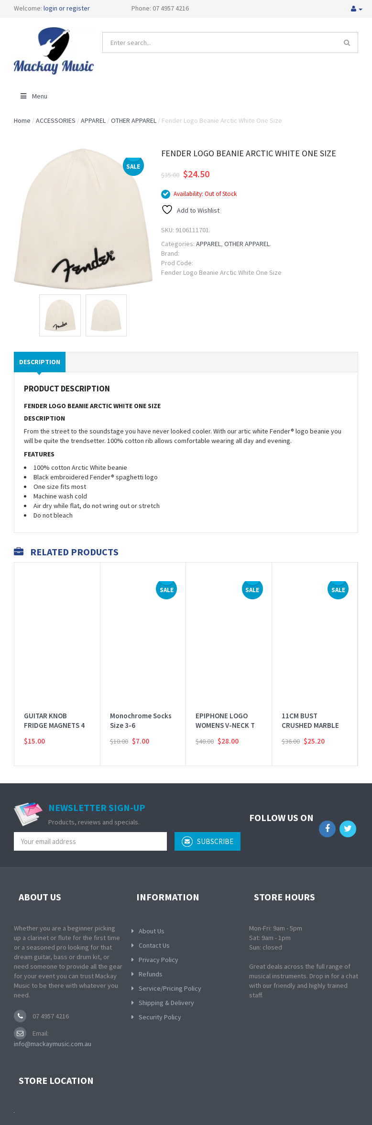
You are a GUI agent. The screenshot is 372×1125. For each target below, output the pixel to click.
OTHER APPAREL (133, 120)
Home (22, 120)
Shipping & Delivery (166, 1002)
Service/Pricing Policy (170, 988)
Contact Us (154, 945)
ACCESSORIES (56, 120)
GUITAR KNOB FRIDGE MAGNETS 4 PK (54, 713)
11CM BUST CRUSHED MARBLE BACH (310, 713)
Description (39, 361)
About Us (151, 931)
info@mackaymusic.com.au (52, 1043)
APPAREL (93, 120)
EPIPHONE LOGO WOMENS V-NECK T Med (225, 713)
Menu (33, 96)
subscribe (207, 841)
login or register (67, 8)
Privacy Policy (158, 959)
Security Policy (160, 1017)
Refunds (151, 974)
